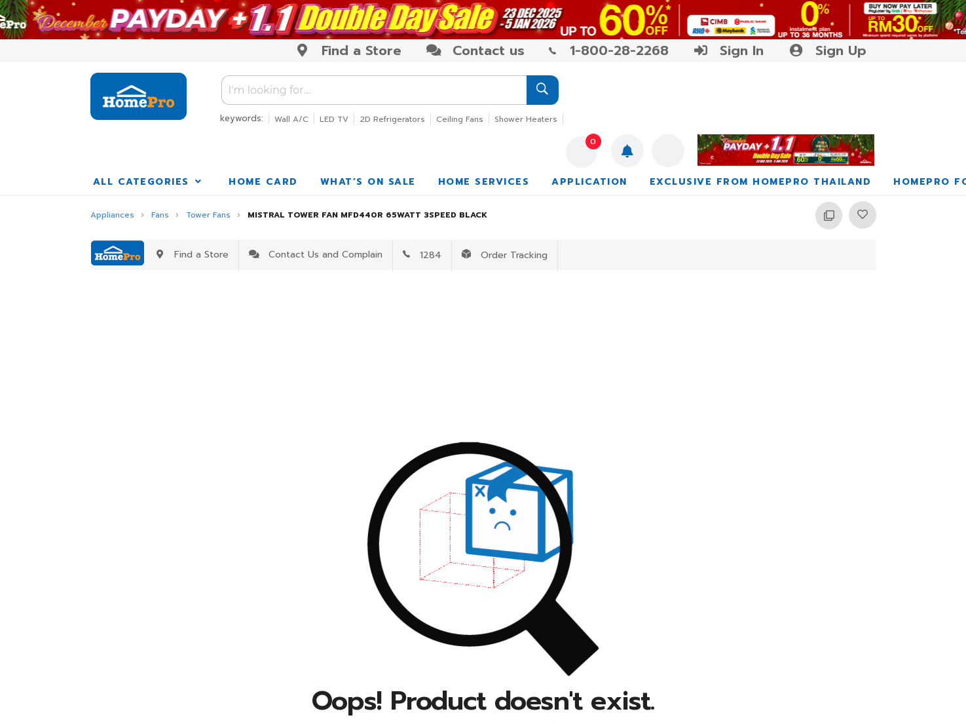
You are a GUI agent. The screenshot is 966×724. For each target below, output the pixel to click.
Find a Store (348, 50)
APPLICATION (589, 182)
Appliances (112, 215)
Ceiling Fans (459, 119)
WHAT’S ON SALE (368, 182)
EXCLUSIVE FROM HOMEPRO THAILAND (761, 182)
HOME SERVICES (484, 182)
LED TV (334, 119)
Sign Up (827, 50)
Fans (160, 215)
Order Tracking (505, 255)
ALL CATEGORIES (148, 182)
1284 (422, 255)
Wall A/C (291, 119)
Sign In (728, 50)
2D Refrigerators (392, 119)
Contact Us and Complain (315, 254)
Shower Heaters (525, 119)
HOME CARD (263, 182)
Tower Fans (208, 215)
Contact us (475, 50)
